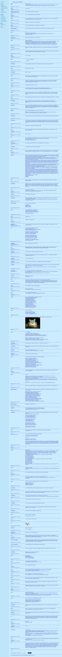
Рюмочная (2, 9)
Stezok (12, 32)
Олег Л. (12, 433)
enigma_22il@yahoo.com (14, 434)
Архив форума (3, 19)
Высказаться (3, 24)
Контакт (2, 27)
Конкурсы (2, 15)
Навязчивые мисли (4, 6)
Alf (11, 22)
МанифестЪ (2, 1)
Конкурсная (2, 5)
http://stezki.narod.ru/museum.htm (42, 335)
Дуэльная (2, 10)
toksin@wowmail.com (14, 271)
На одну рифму (3, 18)
